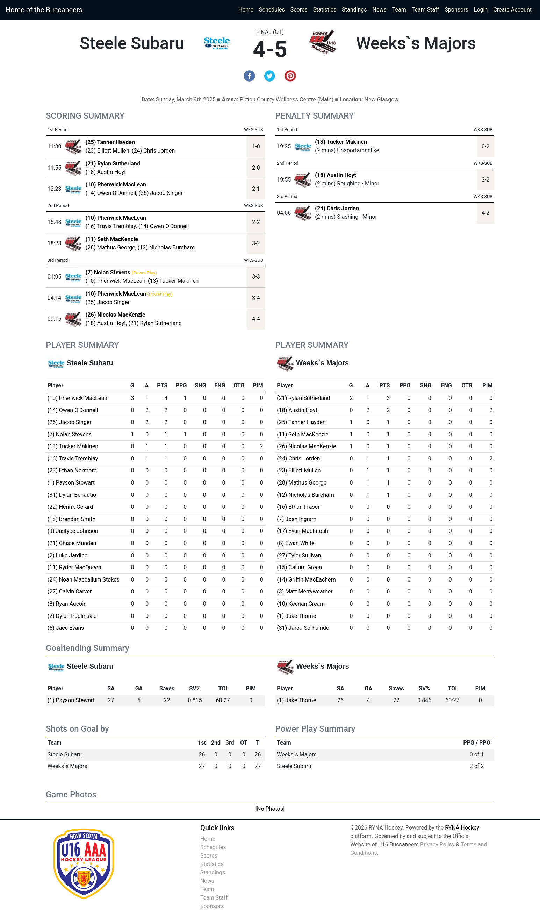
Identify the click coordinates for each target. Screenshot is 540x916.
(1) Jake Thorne (296, 616)
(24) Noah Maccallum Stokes (84, 579)
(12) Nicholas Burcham (166, 247)
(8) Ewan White (295, 543)
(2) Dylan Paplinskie (72, 616)
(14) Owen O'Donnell (111, 193)
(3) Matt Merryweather (304, 591)
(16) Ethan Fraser (298, 506)
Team (399, 9)
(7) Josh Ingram (296, 519)
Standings (354, 9)
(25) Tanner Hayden (301, 422)
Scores (300, 9)
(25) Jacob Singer (161, 193)
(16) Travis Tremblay (111, 226)
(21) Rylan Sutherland (155, 323)
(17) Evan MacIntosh (302, 531)
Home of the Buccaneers (44, 10)
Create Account (512, 9)
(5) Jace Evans (66, 628)
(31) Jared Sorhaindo (303, 628)
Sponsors (456, 9)
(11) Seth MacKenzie (303, 434)
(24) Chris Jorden (153, 150)
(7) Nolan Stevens (70, 434)
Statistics (326, 9)
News (380, 9)
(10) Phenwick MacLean (115, 280)
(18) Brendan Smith (72, 519)
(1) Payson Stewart (71, 482)
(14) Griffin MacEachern (306, 579)
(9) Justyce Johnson (73, 531)
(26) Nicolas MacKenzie (306, 446)
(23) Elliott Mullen (107, 150)
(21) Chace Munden (72, 543)
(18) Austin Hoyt (106, 172)
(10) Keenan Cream (301, 603)
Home (245, 9)
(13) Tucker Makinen (173, 280)
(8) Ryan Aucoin (67, 603)
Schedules (272, 9)
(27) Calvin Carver (70, 591)
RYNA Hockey (462, 827)
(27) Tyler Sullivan (299, 555)
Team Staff (425, 9)
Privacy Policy (437, 844)
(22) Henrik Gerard (70, 506)
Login (481, 9)
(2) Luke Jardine (68, 555)
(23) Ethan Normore (72, 470)
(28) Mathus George (110, 247)
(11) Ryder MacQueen (74, 567)
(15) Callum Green (299, 567)
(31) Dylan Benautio (72, 495)
